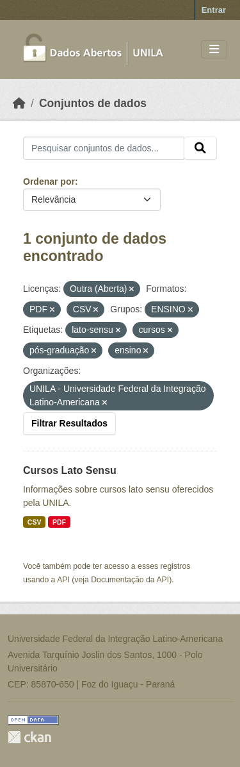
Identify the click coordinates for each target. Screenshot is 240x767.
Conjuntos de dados (93, 103)
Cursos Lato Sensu (69, 470)
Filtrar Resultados (69, 423)
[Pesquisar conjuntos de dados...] (103, 148)
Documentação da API (130, 579)
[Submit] (200, 148)
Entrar (214, 10)
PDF (59, 522)
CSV (35, 522)
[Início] (19, 103)
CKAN (29, 737)
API (63, 579)
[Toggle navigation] (214, 49)
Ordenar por (49, 181)
